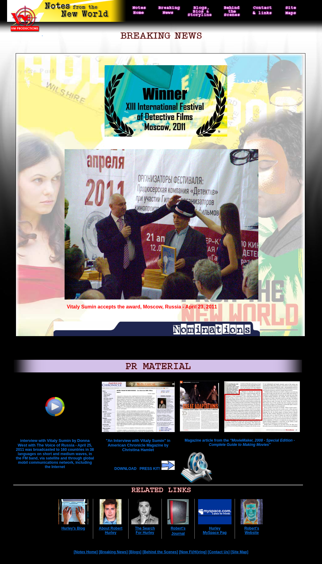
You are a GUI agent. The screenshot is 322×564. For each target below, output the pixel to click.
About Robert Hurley (110, 530)
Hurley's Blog (73, 528)
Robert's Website (251, 530)
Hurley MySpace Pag (215, 530)
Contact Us (218, 552)
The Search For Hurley (145, 530)
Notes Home (86, 552)
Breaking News (113, 552)
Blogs (135, 552)
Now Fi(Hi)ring (192, 552)
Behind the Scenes (160, 552)
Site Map (239, 552)
